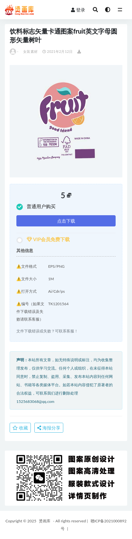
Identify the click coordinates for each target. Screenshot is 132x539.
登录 (78, 9)
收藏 (20, 427)
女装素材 (30, 51)
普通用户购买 (36, 206)
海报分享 (48, 427)
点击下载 (66, 221)
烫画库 (44, 521)
